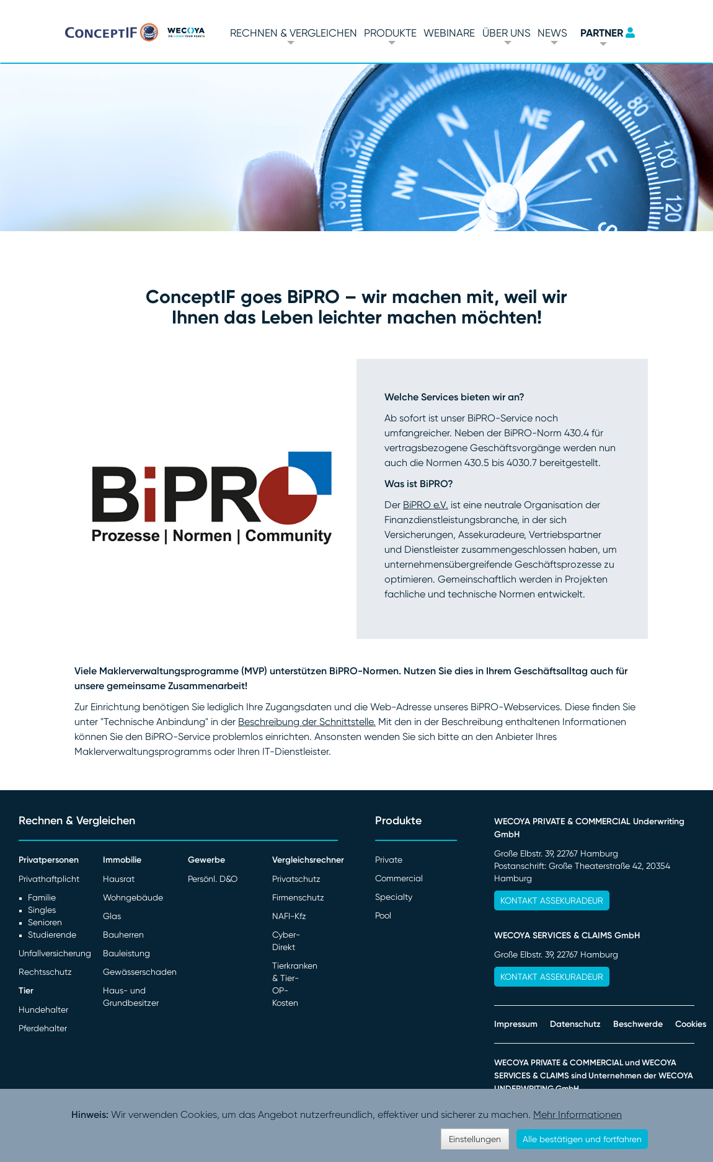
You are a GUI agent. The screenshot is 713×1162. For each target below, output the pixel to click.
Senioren (45, 922)
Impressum (516, 1024)
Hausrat (119, 879)
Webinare (449, 33)
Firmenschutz (298, 897)
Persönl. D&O (212, 879)
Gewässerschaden (140, 972)
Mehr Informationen (577, 1114)
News (552, 33)
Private (388, 860)
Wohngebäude (133, 897)
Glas (112, 916)
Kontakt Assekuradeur (551, 900)
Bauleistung (126, 953)
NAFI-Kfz (289, 916)
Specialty (393, 897)
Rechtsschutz (45, 972)
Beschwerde (638, 1024)
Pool (383, 915)
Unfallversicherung (55, 953)
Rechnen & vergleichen (293, 33)
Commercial (399, 878)
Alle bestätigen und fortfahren (582, 1139)
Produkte (390, 33)
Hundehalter (43, 1010)
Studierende (52, 935)
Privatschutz (296, 879)
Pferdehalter (43, 1028)
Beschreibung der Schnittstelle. (307, 722)
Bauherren (123, 935)
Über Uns (506, 33)
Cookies (690, 1024)
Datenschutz (575, 1024)
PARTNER (601, 33)
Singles (42, 910)
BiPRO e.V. (425, 505)
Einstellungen (475, 1139)
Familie (42, 897)
